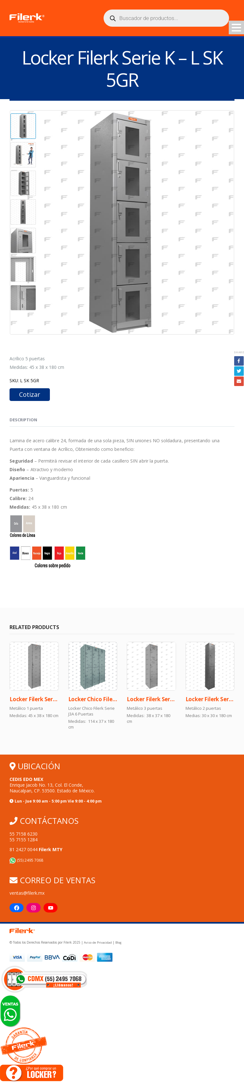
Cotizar (29, 394)
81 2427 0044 (36, 850)
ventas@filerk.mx (27, 894)
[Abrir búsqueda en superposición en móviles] (166, 18)
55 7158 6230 (23, 834)
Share (239, 352)
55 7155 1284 (23, 840)
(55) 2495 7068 (26, 861)
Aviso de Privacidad (98, 943)
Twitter (239, 371)
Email (239, 381)
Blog (118, 943)
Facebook (239, 361)
